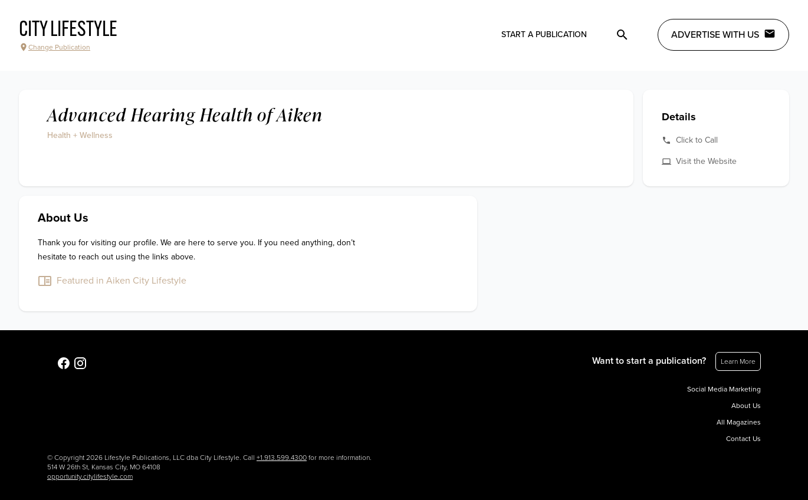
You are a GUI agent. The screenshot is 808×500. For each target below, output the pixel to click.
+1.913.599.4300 (282, 457)
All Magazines (739, 422)
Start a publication (544, 34)
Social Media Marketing (724, 389)
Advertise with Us (723, 34)
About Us (746, 406)
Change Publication (54, 47)
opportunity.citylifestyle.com (90, 476)
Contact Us (743, 439)
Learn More (738, 361)
